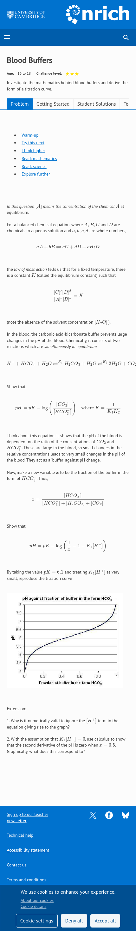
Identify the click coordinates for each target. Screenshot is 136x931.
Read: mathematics (39, 158)
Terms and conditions (26, 880)
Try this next (33, 143)
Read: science (34, 166)
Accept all (105, 920)
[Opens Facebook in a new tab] (109, 815)
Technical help (20, 835)
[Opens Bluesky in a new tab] (125, 815)
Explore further (36, 174)
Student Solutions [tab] (96, 104)
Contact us (16, 865)
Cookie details (33, 906)
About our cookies (37, 900)
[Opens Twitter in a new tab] (93, 815)
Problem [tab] (20, 104)
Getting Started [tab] (52, 104)
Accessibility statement (28, 850)
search (126, 37)
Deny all (74, 920)
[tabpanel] (68, 443)
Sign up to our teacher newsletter (27, 817)
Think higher (33, 150)
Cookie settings (36, 920)
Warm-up (30, 135)
